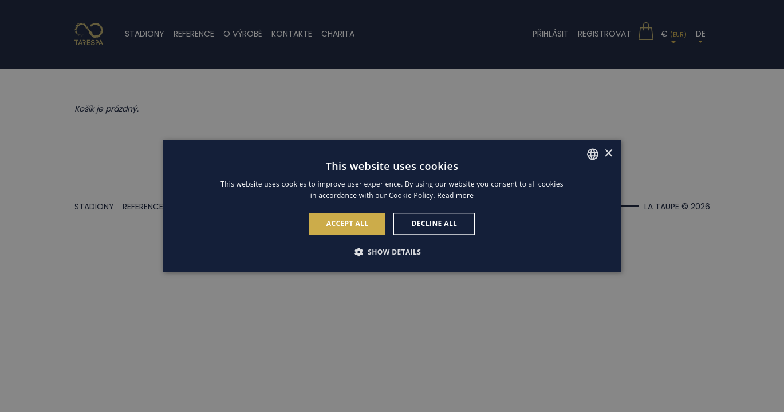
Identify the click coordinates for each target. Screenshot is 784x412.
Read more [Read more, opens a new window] (455, 196)
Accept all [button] (347, 223)
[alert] (392, 206)
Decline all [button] (434, 223)
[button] (392, 252)
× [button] (608, 153)
